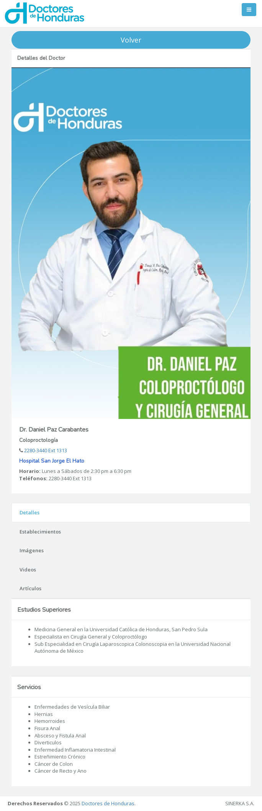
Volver (131, 39)
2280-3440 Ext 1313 (45, 450)
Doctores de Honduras (108, 803)
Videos (28, 569)
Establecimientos (40, 531)
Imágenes (32, 550)
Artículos (30, 588)
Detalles (29, 512)
